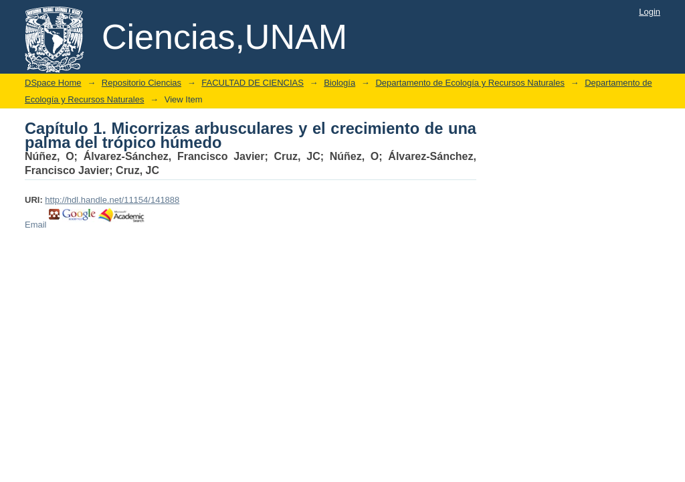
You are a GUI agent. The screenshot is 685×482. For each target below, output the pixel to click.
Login (649, 12)
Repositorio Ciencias (141, 83)
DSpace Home (53, 83)
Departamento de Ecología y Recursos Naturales (470, 83)
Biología (339, 83)
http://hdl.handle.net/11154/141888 (112, 200)
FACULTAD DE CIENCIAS (252, 83)
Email (36, 225)
